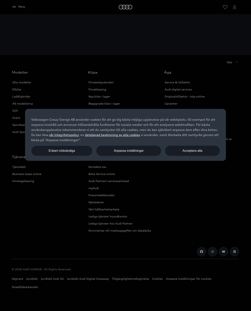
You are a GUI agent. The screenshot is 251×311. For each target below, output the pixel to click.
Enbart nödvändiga (62, 150)
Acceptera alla (192, 150)
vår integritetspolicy (64, 135)
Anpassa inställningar (129, 150)
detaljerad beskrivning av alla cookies (112, 135)
